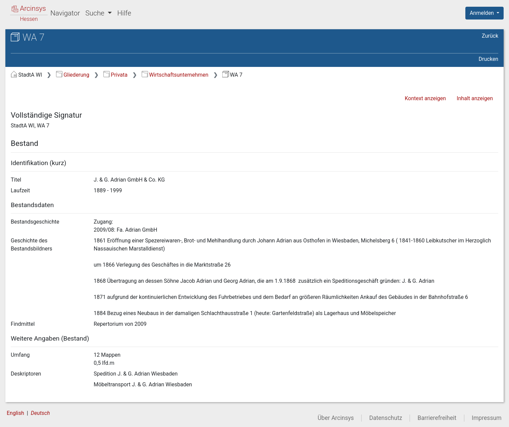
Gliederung (72, 75)
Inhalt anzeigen (475, 98)
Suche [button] (95, 13)
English (15, 413)
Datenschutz (385, 418)
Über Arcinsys (336, 418)
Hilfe (124, 13)
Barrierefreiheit (437, 418)
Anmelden (482, 13)
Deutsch (40, 413)
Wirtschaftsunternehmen (175, 75)
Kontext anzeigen (425, 98)
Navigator (65, 13)
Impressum (487, 418)
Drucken (488, 59)
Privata (115, 75)
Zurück (490, 36)
